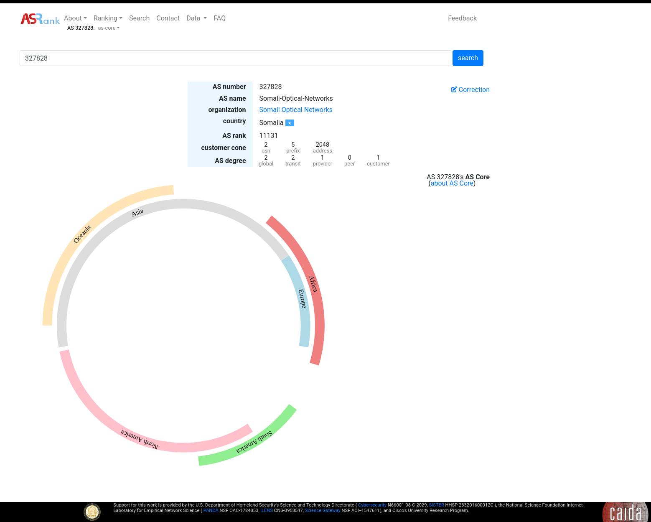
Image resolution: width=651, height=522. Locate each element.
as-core (106, 28)
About (73, 18)
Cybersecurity (372, 505)
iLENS (266, 510)
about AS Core (452, 183)
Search (139, 18)
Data (194, 18)
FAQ (220, 18)
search (468, 58)
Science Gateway (323, 510)
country (234, 121)
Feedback (462, 18)
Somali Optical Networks (296, 110)
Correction (470, 90)
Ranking (105, 18)
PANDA (211, 510)
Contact (168, 18)
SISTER (436, 505)
